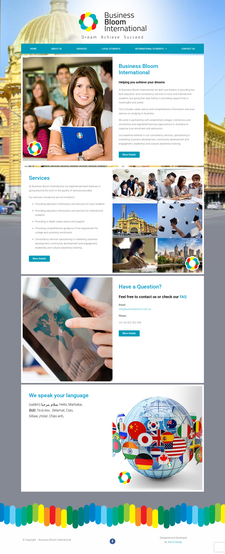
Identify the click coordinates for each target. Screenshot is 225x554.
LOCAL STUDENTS (108, 48)
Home (32, 48)
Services (80, 48)
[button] (150, 48)
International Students (150, 48)
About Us (55, 48)
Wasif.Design (175, 540)
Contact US (188, 48)
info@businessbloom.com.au (135, 307)
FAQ (183, 295)
